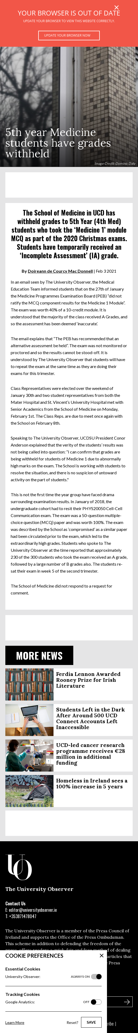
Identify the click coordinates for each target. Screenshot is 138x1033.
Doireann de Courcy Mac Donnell (60, 270)
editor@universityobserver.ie (33, 910)
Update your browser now (67, 35)
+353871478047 (22, 916)
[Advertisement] (69, 185)
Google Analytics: (47, 1002)
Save (91, 1022)
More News (39, 655)
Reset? (72, 1022)
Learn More (14, 1022)
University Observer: (47, 976)
